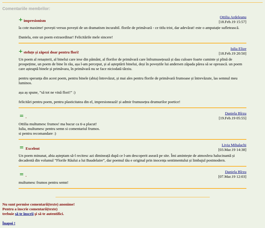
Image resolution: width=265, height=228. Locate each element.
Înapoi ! (8, 223)
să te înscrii (24, 213)
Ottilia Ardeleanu (233, 17)
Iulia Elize (238, 48)
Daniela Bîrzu (235, 113)
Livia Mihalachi (234, 145)
